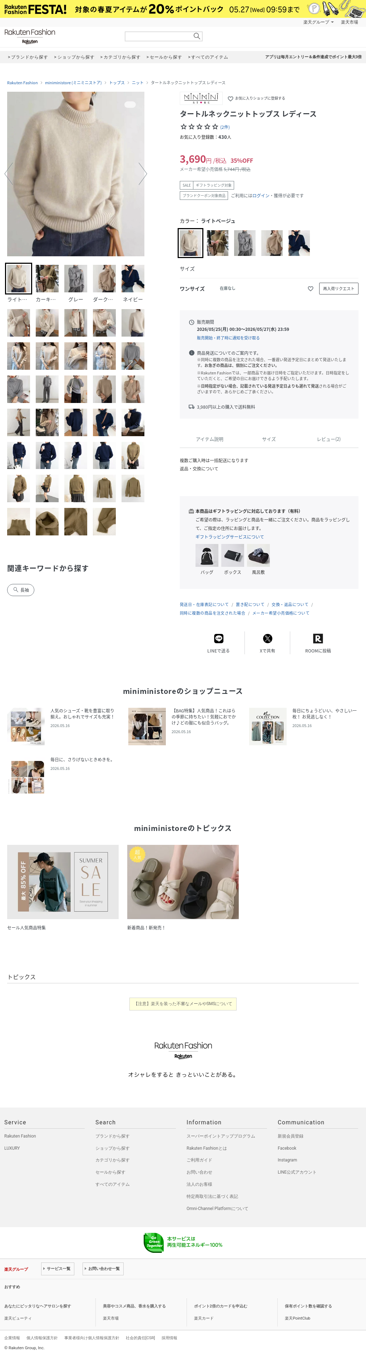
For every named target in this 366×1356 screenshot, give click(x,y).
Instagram (287, 1160)
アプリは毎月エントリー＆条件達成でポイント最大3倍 (313, 57)
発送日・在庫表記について (204, 604)
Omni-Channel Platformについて (217, 1208)
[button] (8, 174)
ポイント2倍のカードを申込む (220, 1306)
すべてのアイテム (112, 1184)
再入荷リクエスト (339, 289)
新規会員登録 (290, 1136)
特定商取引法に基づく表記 (212, 1196)
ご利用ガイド (199, 1160)
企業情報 (12, 1337)
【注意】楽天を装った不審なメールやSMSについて (183, 1003)
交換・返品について (290, 604)
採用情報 (169, 1337)
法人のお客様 (199, 1184)
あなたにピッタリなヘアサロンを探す (37, 1306)
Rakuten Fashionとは (207, 1148)
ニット (138, 83)
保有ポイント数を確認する (308, 1306)
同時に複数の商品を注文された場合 (212, 613)
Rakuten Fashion (59, 37)
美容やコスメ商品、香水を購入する (134, 1306)
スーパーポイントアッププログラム (221, 1136)
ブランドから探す (112, 1136)
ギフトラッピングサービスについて (230, 537)
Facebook (287, 1148)
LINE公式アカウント (297, 1172)
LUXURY (12, 1148)
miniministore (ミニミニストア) (73, 83)
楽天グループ (316, 22)
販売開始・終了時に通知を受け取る (228, 338)
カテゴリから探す (112, 1160)
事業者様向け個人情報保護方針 (91, 1337)
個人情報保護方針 (42, 1337)
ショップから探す (112, 1148)
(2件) (225, 127)
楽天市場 (349, 22)
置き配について (250, 604)
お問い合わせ (199, 1172)
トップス (117, 83)
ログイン (260, 195)
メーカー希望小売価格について (281, 613)
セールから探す (110, 1172)
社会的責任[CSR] (140, 1337)
